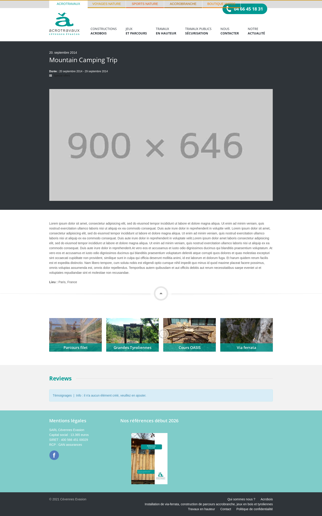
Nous (229, 31)
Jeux (136, 31)
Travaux (166, 31)
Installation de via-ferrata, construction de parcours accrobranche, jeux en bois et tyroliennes (209, 504)
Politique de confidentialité (254, 509)
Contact (225, 509)
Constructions (104, 31)
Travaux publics (198, 31)
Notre (256, 31)
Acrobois (267, 499)
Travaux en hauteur (201, 509)
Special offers (62, 75)
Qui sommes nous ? (241, 499)
